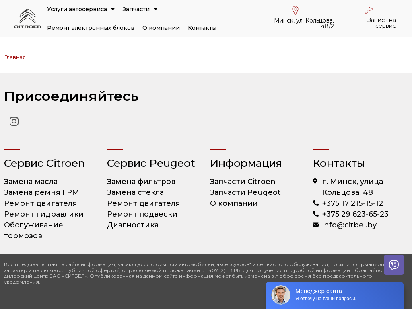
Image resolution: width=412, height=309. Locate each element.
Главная (15, 57)
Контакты (202, 27)
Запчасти (140, 9)
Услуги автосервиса (81, 9)
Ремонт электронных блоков (90, 27)
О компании (161, 27)
